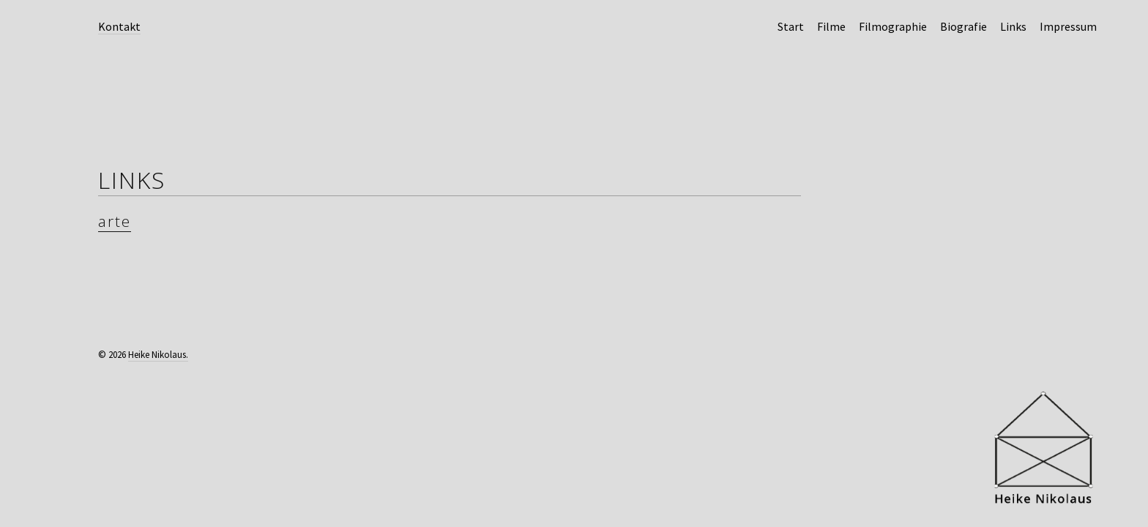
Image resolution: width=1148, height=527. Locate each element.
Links (1013, 26)
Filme (831, 26)
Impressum (1068, 26)
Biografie (963, 26)
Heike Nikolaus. (158, 354)
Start (791, 26)
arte (114, 221)
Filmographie (893, 26)
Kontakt (119, 26)
